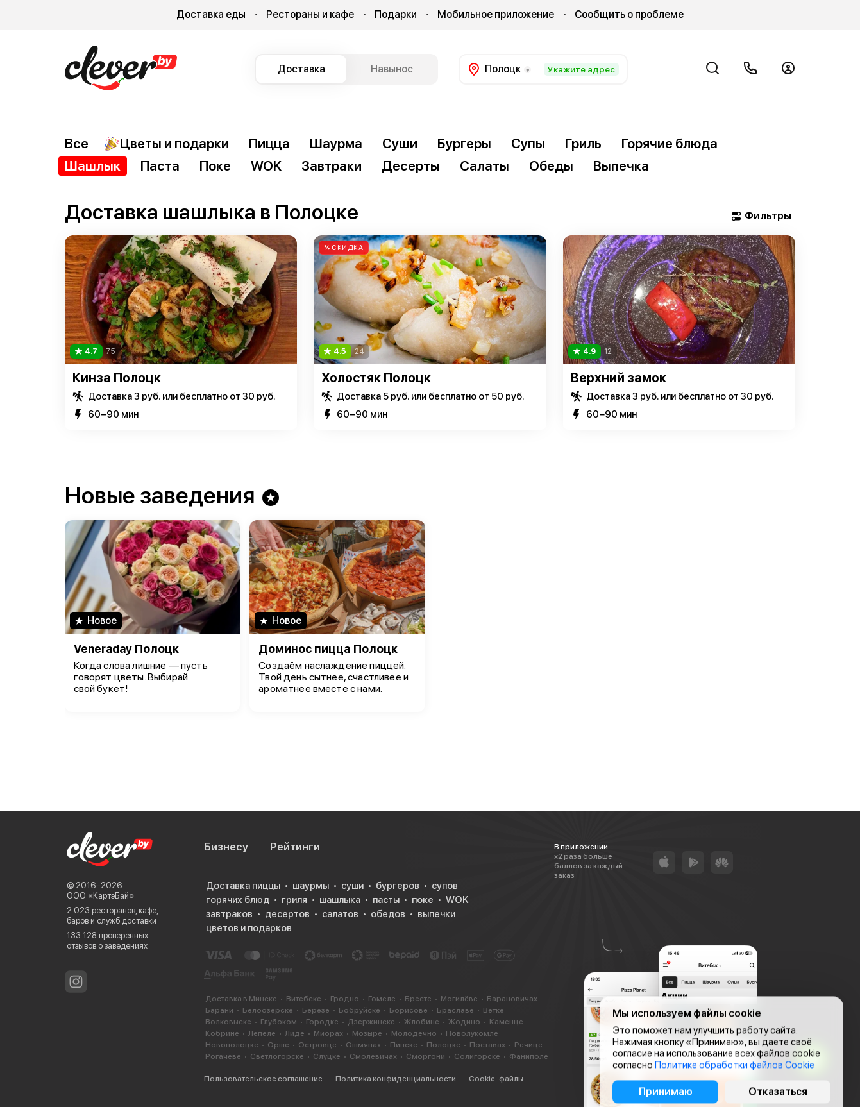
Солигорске (477, 1056)
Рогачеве (223, 1056)
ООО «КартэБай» (100, 895)
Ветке (493, 1010)
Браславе (455, 1010)
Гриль (583, 143)
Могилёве (459, 998)
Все (77, 143)
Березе (316, 1010)
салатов (340, 914)
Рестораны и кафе (310, 14)
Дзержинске (371, 1021)
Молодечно (414, 1033)
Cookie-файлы (496, 1079)
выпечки (436, 914)
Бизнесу (226, 846)
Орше (278, 1044)
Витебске (303, 998)
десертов (287, 914)
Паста (160, 166)
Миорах (328, 1033)
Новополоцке (231, 1044)
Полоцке (443, 1044)
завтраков (229, 914)
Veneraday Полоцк (126, 648)
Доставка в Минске (241, 998)
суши (352, 886)
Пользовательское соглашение (263, 1079)
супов (445, 886)
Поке (215, 166)
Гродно (344, 998)
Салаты (484, 166)
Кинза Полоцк (116, 377)
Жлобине (421, 1021)
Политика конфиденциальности (395, 1079)
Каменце (506, 1021)
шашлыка (339, 900)
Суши (399, 143)
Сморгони (425, 1056)
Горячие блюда (669, 143)
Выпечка (621, 166)
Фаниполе (528, 1056)
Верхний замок (618, 377)
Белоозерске (267, 1010)
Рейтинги (295, 846)
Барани (219, 1010)
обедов (388, 914)
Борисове (408, 1010)
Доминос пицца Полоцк (328, 648)
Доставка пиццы (243, 886)
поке (423, 900)
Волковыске (228, 1021)
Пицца (269, 143)
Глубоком (278, 1021)
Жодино (464, 1021)
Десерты (411, 166)
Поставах (487, 1044)
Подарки (396, 14)
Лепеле (262, 1033)
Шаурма (336, 143)
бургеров (397, 886)
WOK (266, 166)
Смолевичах (373, 1056)
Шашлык (93, 166)
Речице (528, 1044)
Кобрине (222, 1033)
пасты (386, 900)
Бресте (418, 998)
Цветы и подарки (166, 143)
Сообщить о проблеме (629, 14)
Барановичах (512, 998)
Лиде (295, 1033)
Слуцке (327, 1056)
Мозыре (367, 1033)
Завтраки (331, 166)
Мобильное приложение (495, 14)
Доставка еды (211, 14)
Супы (528, 143)
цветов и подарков (249, 928)
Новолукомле (472, 1033)
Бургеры (464, 143)
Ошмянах (363, 1044)
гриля (294, 900)
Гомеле (382, 998)
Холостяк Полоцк (376, 377)
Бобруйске (359, 1010)
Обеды (551, 166)
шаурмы (310, 886)
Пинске (403, 1044)
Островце (317, 1044)
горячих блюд (237, 900)
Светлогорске (277, 1056)
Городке (322, 1021)
